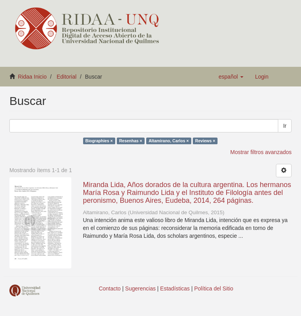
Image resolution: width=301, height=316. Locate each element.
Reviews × (205, 140)
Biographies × (99, 140)
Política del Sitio (214, 288)
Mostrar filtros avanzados (261, 152)
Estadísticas (175, 288)
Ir (284, 126)
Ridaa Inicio (32, 76)
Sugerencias (140, 288)
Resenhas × (130, 140)
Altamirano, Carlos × (169, 140)
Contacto (110, 288)
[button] (231, 76)
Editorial (67, 76)
